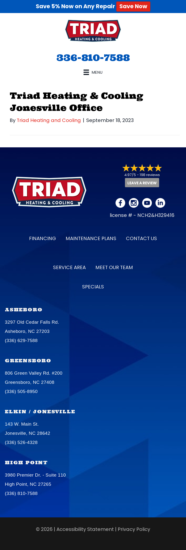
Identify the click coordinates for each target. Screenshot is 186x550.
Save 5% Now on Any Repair (93, 6)
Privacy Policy (134, 529)
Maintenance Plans (91, 238)
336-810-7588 (93, 57)
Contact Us (141, 238)
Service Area (69, 267)
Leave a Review (142, 183)
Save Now (133, 6)
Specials (93, 286)
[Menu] (93, 72)
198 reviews (150, 174)
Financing (42, 238)
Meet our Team (114, 267)
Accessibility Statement (85, 529)
